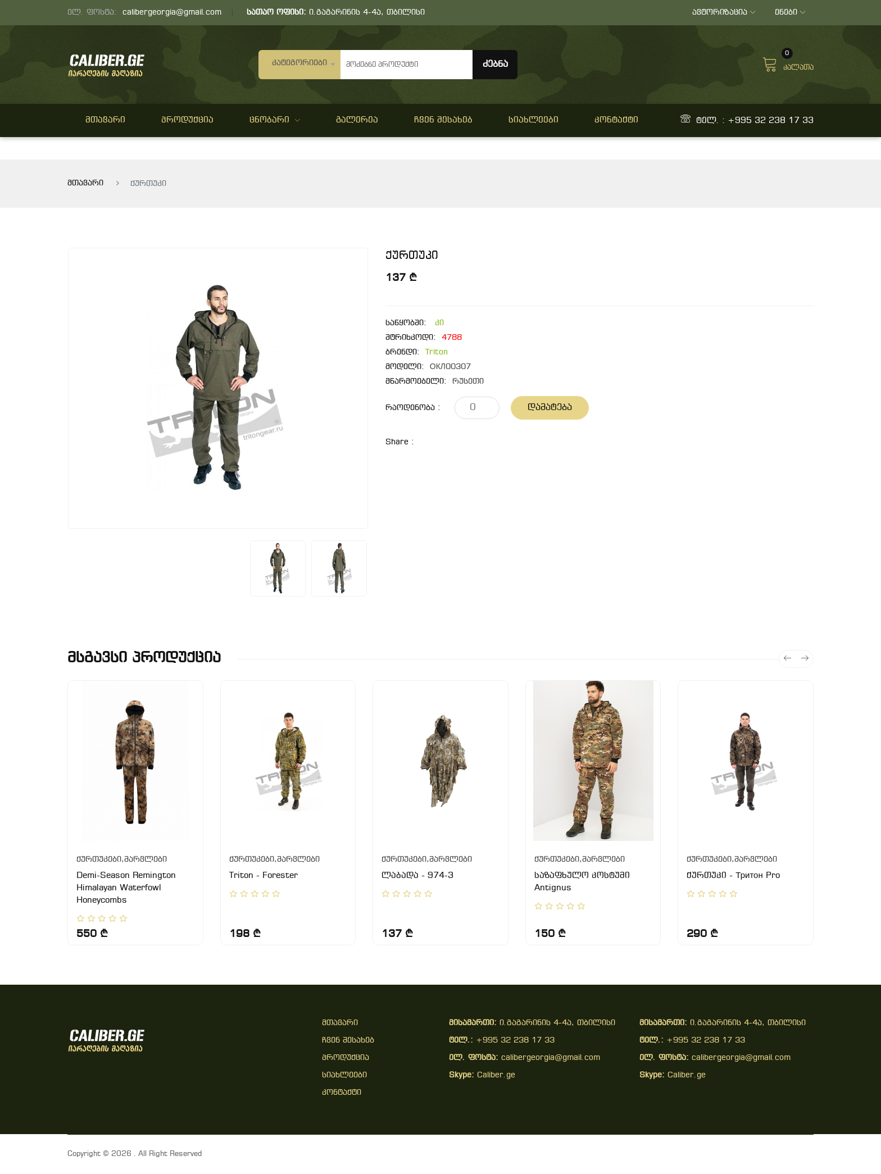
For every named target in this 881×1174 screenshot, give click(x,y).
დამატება (550, 407)
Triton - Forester (263, 875)
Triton (436, 352)
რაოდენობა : (412, 408)
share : (399, 442)
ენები (789, 12)
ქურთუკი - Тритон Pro (733, 875)
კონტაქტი (616, 120)
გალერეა (357, 120)
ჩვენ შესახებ (443, 120)
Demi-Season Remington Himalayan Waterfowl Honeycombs (126, 888)
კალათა (788, 62)
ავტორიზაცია (723, 12)
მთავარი (105, 120)
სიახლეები (533, 120)
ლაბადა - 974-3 (417, 875)
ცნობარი (274, 120)
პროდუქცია (187, 120)
